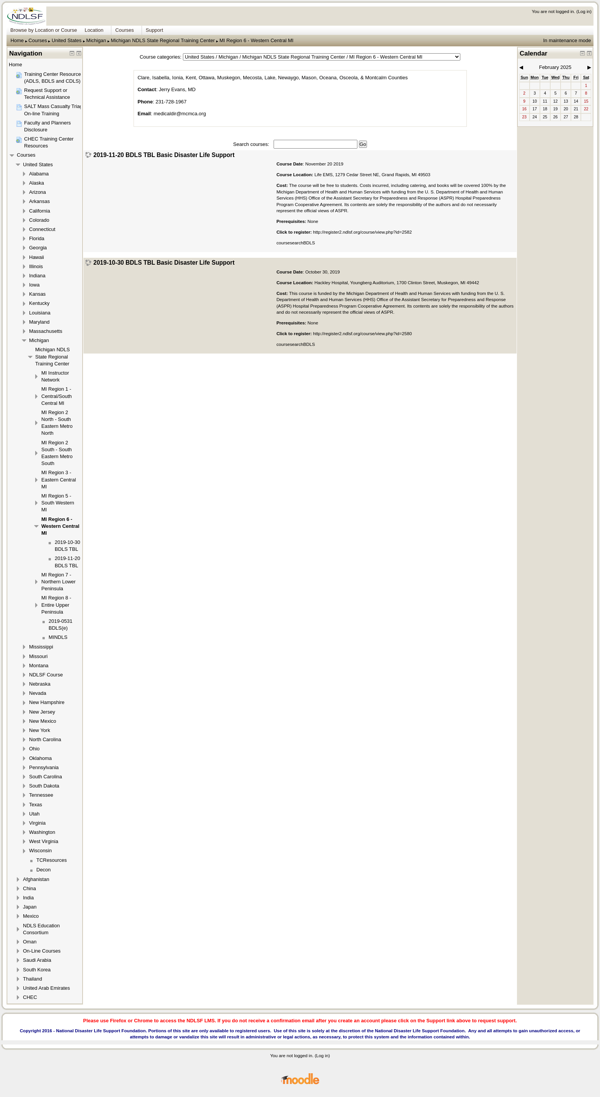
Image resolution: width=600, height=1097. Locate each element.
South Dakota (44, 786)
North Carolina (45, 739)
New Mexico (42, 721)
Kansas (37, 294)
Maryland (39, 322)
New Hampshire (46, 702)
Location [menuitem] (94, 30)
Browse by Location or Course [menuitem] (43, 30)
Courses (37, 40)
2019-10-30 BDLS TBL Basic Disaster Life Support (164, 263)
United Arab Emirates (46, 988)
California (39, 211)
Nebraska (40, 684)
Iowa (34, 285)
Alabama (39, 174)
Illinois (36, 266)
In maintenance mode (567, 40)
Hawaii (36, 257)
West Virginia (43, 841)
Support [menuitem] (154, 30)
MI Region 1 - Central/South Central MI (56, 396)
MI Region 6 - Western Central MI (256, 40)
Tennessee (41, 795)
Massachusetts (45, 331)
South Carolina (45, 776)
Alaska (36, 183)
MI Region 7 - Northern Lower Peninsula (58, 581)
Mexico (31, 916)
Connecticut (42, 229)
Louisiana (40, 313)
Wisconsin (40, 850)
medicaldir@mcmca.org (179, 113)
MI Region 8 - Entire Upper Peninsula (56, 604)
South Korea (37, 970)
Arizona (37, 192)
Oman (29, 942)
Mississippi (41, 647)
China (29, 888)
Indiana (37, 275)
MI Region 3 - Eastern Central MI (58, 479)
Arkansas (39, 201)
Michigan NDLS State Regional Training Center (163, 40)
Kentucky (39, 303)
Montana (39, 665)
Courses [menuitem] (124, 30)
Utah (34, 814)
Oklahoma (40, 758)
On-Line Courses (41, 951)
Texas (35, 804)
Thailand (32, 979)
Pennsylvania (44, 767)
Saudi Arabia (37, 960)
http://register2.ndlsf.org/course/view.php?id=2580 (362, 333)
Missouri (38, 656)
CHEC (30, 997)
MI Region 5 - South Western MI (57, 502)
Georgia (38, 248)
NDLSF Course (46, 675)
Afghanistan (36, 879)
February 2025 (555, 67)
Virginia (37, 823)
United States (67, 40)
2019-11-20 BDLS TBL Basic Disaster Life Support (164, 155)
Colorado (39, 220)
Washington (42, 832)
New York (39, 730)
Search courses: (252, 144)
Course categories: (160, 57)
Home (17, 40)
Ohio (34, 749)
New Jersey (42, 712)
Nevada (37, 693)
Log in (584, 11)
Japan (29, 907)
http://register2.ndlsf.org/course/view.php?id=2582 (362, 231)
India (28, 898)
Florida (36, 238)
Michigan (96, 40)
